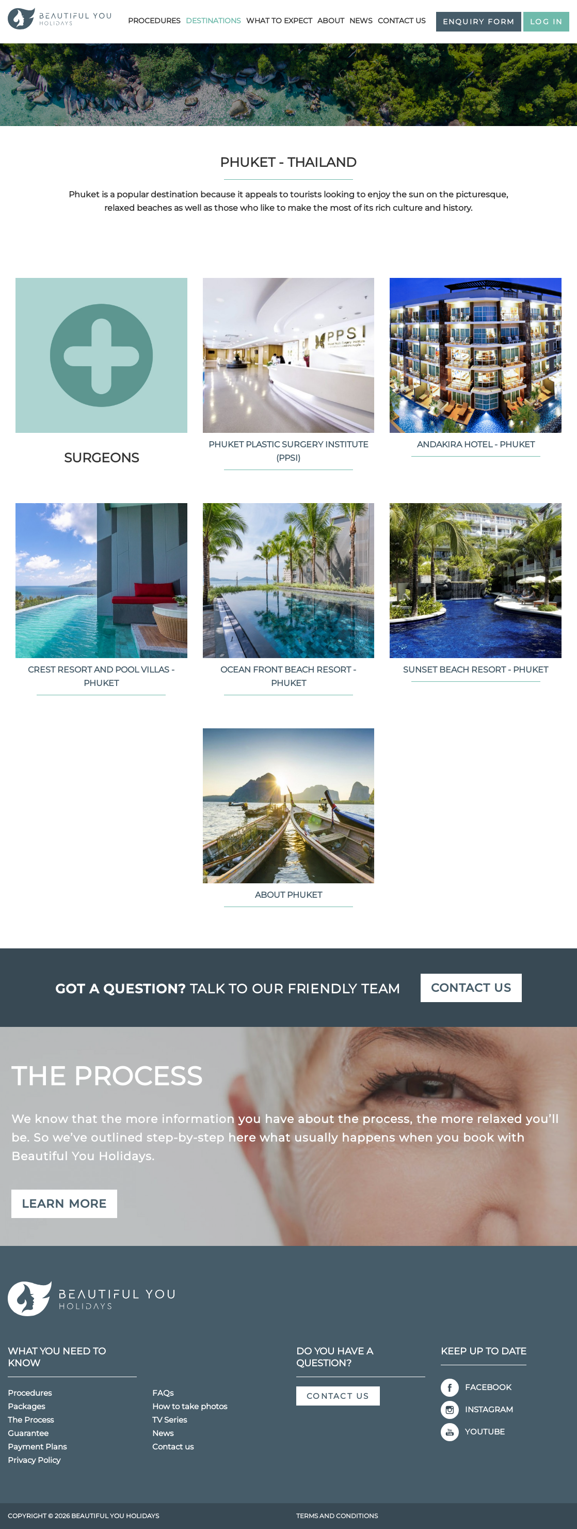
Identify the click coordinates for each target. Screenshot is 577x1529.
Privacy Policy (34, 1460)
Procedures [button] (154, 20)
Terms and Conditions (337, 1516)
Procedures (30, 1393)
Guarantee (28, 1433)
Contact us (402, 20)
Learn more (64, 1204)
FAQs (162, 1393)
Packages (26, 1406)
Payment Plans (37, 1447)
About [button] (330, 20)
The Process (31, 1420)
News (361, 20)
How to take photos (189, 1406)
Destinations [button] (213, 20)
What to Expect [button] (279, 20)
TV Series (169, 1420)
